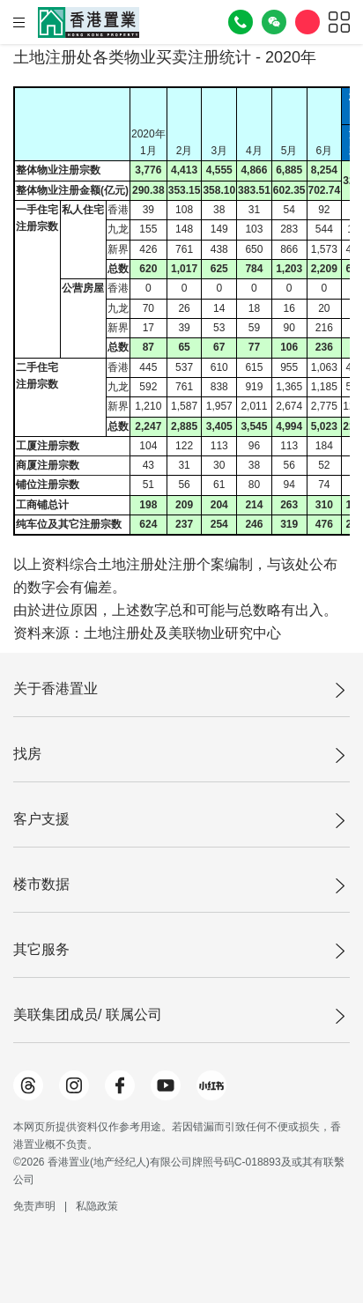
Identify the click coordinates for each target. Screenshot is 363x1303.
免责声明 (34, 1206)
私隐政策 (97, 1206)
